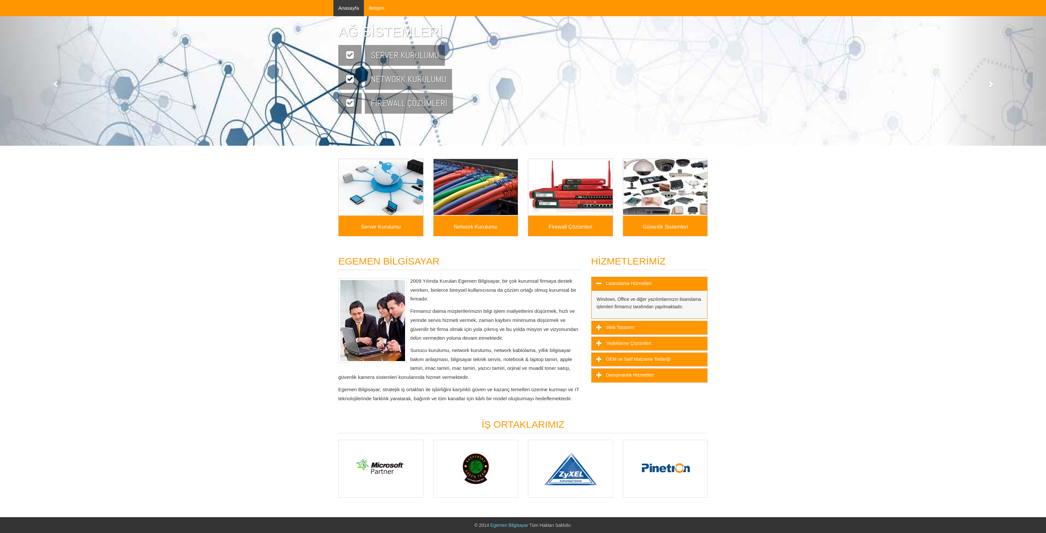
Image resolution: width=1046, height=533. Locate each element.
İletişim (376, 8)
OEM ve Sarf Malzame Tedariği (637, 359)
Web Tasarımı (619, 327)
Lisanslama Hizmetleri (628, 283)
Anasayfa (348, 8)
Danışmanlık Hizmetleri (629, 375)
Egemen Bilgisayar (509, 525)
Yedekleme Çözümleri (628, 343)
